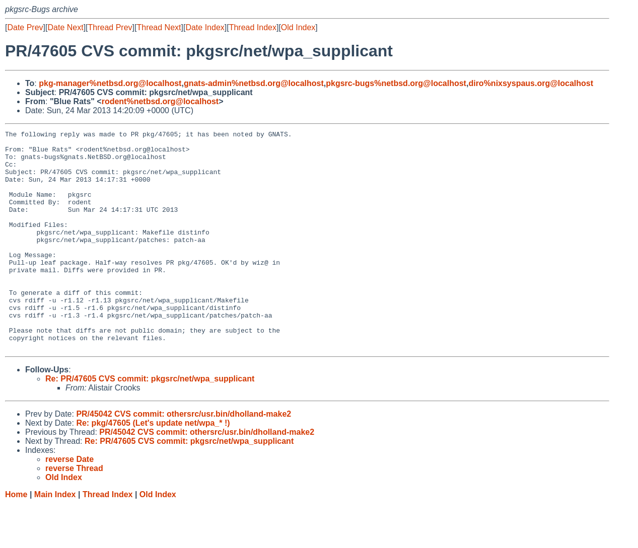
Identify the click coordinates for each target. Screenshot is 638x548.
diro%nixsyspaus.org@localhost (530, 83)
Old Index (298, 27)
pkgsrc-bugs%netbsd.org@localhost (396, 83)
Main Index (55, 538)
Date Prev (25, 27)
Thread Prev (110, 27)
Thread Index (252, 27)
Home (16, 538)
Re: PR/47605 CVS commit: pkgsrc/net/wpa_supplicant (149, 422)
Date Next (65, 27)
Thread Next (158, 27)
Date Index (204, 27)
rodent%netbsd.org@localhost (160, 101)
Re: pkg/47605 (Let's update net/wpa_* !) (153, 466)
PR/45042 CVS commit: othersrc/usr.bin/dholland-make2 (183, 457)
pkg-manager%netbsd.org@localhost (110, 83)
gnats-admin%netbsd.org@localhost (254, 83)
